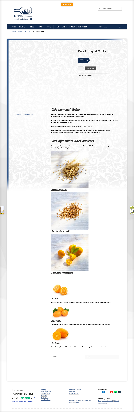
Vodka (89, 75)
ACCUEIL (14, 27)
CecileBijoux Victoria (75, 389)
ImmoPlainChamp (46, 400)
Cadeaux (32, 27)
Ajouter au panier (91, 68)
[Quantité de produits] (81, 68)
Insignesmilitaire (74, 393)
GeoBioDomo (44, 398)
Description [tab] (18, 110)
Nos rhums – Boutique (24, 31)
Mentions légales (74, 402)
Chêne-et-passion (46, 391)
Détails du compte (82, 27)
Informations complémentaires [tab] (24, 114)
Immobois (72, 391)
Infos (40, 27)
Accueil (14, 31)
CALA (86, 75)
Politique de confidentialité (105, 401)
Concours (49, 27)
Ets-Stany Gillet (45, 393)
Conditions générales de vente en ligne (80, 400)
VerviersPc (44, 396)
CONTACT (57, 27)
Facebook (64, 27)
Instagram (72, 27)
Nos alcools (22, 27)
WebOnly (43, 389)
